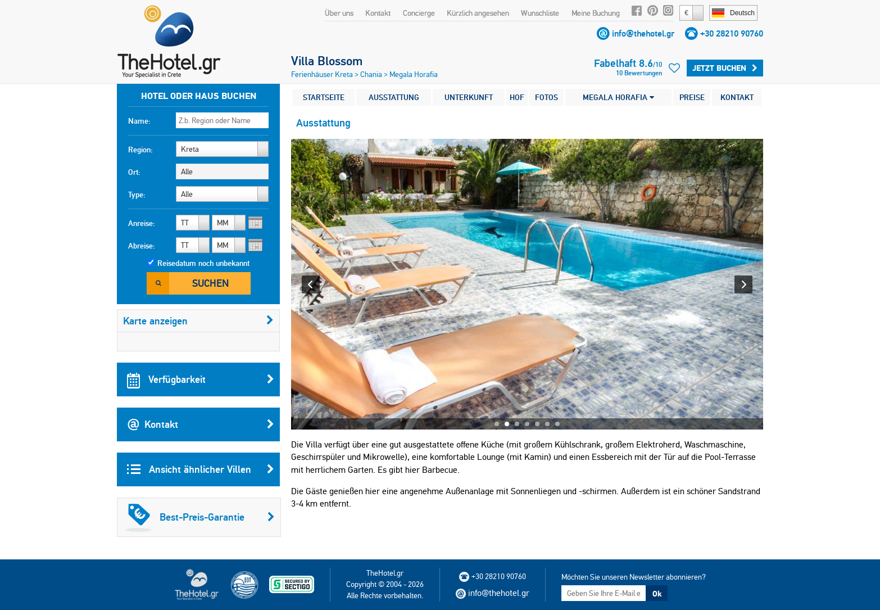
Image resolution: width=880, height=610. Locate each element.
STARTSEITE (323, 97)
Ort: (134, 172)
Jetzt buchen (724, 68)
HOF (517, 97)
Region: (140, 149)
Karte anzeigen (198, 321)
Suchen (210, 283)
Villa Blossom (326, 61)
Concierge (419, 13)
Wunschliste (540, 13)
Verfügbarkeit (200, 379)
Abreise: (141, 246)
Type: (137, 194)
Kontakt (378, 13)
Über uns (339, 13)
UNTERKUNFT (468, 97)
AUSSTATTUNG (394, 97)
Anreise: (141, 223)
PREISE (692, 97)
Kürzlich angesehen (478, 13)
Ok (656, 594)
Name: (139, 121)
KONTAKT (737, 97)
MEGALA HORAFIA (618, 97)
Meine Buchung (595, 13)
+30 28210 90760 (731, 33)
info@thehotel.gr (643, 33)
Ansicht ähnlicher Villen (200, 469)
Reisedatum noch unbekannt (203, 263)
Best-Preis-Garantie (200, 517)
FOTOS (546, 97)
